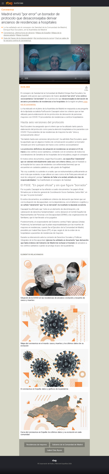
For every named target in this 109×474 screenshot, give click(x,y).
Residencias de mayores (36, 444)
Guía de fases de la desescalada (18, 38)
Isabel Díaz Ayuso (54, 450)
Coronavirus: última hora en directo (19, 33)
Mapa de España (43, 33)
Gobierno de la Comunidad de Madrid (67, 444)
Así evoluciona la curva (44, 38)
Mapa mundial (22, 35)
